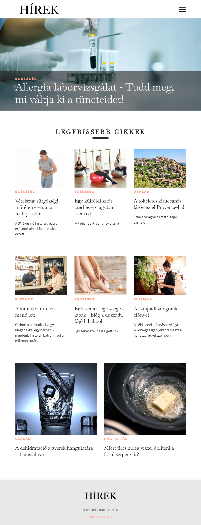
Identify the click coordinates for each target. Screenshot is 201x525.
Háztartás (116, 439)
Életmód (24, 299)
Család (23, 439)
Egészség (26, 79)
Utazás (141, 191)
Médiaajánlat (100, 516)
